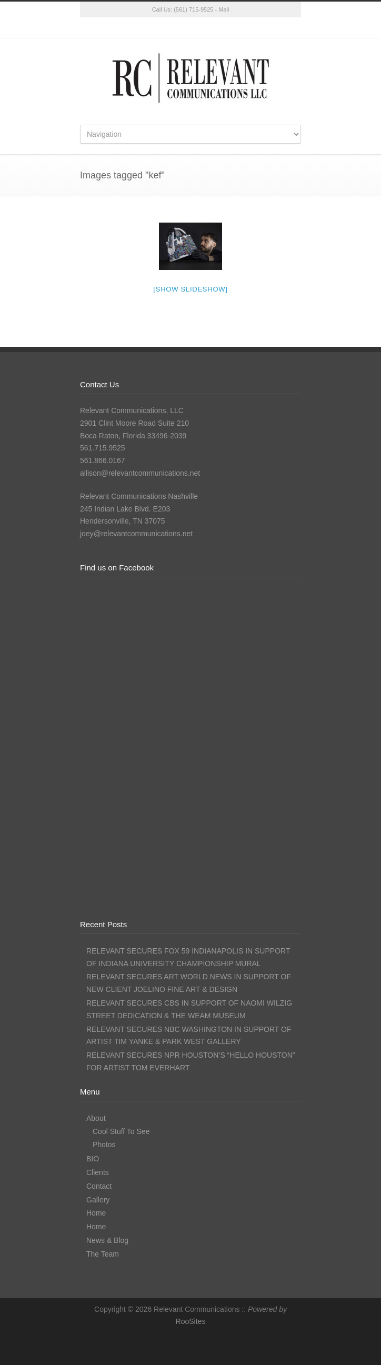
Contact (99, 1186)
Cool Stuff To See (121, 1131)
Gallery (97, 1200)
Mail (223, 9)
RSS (232, 27)
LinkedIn (211, 27)
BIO (92, 1159)
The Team (102, 1254)
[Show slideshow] (190, 289)
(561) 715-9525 (193, 9)
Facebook (169, 27)
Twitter (148, 27)
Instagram (190, 27)
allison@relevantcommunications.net (140, 473)
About (96, 1118)
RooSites (191, 1321)
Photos (104, 1144)
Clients (97, 1172)
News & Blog (107, 1240)
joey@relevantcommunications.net (136, 533)
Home (96, 1213)
